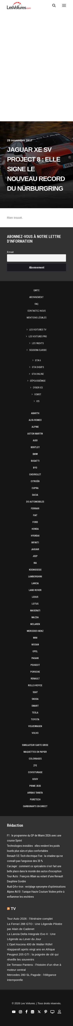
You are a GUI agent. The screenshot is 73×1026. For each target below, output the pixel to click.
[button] (64, 5)
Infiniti (35, 542)
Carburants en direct (35, 806)
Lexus (35, 597)
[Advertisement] (36, 82)
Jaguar (35, 549)
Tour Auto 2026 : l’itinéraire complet (30, 918)
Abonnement (36, 297)
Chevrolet (35, 474)
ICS (37, 401)
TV (13, 908)
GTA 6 (38, 360)
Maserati (35, 610)
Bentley (35, 447)
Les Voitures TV (37, 329)
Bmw (35, 454)
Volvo (35, 733)
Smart (35, 705)
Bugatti (35, 461)
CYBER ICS (38, 387)
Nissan (35, 644)
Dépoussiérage (38, 380)
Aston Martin (35, 433)
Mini (35, 637)
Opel (35, 651)
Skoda (35, 699)
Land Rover (35, 590)
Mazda (35, 617)
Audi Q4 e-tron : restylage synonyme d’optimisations (36, 886)
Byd (35, 467)
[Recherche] (52, 5)
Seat (35, 692)
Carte (36, 290)
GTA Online (38, 374)
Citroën (35, 481)
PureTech (35, 799)
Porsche (35, 671)
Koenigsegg (35, 569)
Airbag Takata (35, 792)
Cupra (35, 488)
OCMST (37, 394)
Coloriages (35, 758)
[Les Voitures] (19, 5)
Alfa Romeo (35, 420)
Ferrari (35, 508)
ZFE (35, 765)
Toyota (35, 719)
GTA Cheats (38, 367)
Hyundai (35, 535)
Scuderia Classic (38, 350)
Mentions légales (36, 317)
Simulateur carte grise (35, 745)
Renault (35, 678)
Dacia (35, 495)
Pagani (35, 658)
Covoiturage (35, 772)
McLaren (35, 624)
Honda (35, 529)
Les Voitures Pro (38, 336)
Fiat (35, 515)
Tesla (35, 712)
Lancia (35, 583)
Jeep (35, 556)
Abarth (35, 413)
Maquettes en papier (35, 752)
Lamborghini (35, 576)
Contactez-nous (36, 310)
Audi (35, 440)
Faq (36, 304)
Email (10, 252)
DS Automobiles (35, 501)
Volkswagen (35, 726)
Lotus (35, 603)
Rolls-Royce (35, 685)
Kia (35, 563)
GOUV (35, 779)
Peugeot (35, 665)
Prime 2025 (35, 786)
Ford (35, 522)
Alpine (35, 427)
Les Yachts (38, 343)
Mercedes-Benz (35, 631)
